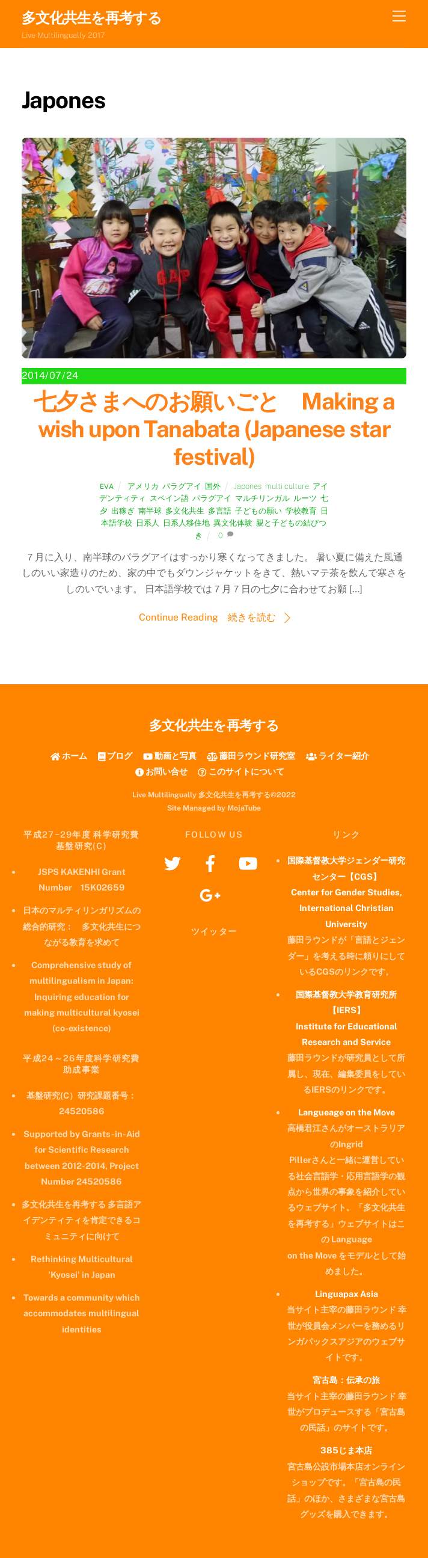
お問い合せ (161, 771)
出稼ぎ (123, 510)
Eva (107, 486)
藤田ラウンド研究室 (251, 755)
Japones (247, 486)
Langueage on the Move (346, 1112)
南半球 (150, 510)
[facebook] (212, 862)
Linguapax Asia (346, 1294)
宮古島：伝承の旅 (346, 1380)
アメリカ (143, 486)
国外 (213, 486)
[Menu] (399, 16)
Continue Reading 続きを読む (207, 617)
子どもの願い (258, 510)
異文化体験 (232, 522)
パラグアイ (181, 486)
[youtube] (250, 862)
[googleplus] (212, 894)
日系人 (147, 522)
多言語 (219, 510)
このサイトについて (241, 771)
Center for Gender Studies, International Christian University (346, 908)
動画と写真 (170, 755)
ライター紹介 (337, 755)
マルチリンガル (262, 498)
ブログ (115, 755)
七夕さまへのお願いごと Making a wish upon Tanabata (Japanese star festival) (214, 429)
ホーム (68, 755)
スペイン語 (169, 498)
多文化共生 (184, 510)
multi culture (287, 486)
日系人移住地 (186, 522)
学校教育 (301, 510)
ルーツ (305, 498)
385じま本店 (346, 1450)
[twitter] (174, 862)
